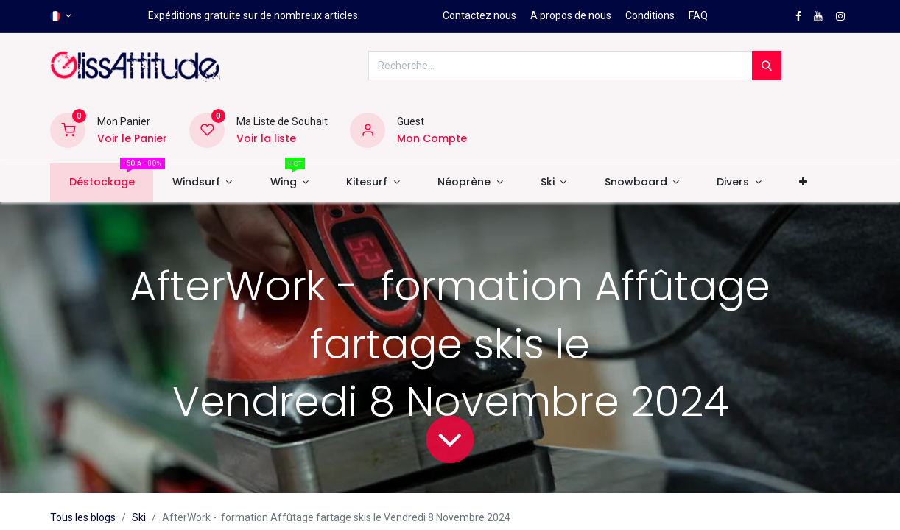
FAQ (698, 15)
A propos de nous (570, 15)
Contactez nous (479, 15)
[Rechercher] (766, 65)
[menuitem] (101, 182)
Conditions (650, 15)
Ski (139, 517)
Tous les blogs (83, 517)
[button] (803, 182)
